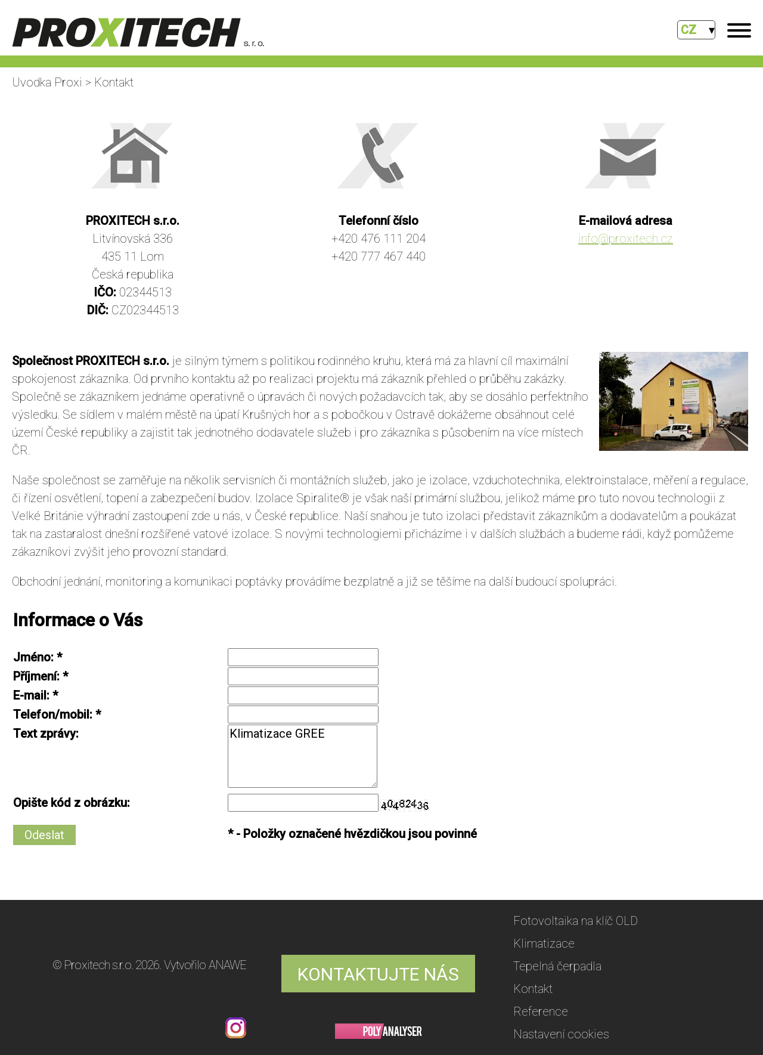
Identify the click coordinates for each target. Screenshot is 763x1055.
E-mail (29, 695)
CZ (688, 30)
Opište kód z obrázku (70, 803)
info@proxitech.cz (625, 238)
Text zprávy (44, 733)
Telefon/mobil (51, 714)
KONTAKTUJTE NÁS (378, 974)
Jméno (32, 657)
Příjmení (35, 676)
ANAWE (228, 965)
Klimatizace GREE (302, 756)
